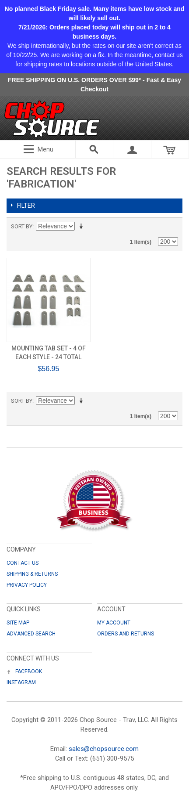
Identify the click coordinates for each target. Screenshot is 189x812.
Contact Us (22, 563)
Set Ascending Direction (82, 226)
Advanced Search (31, 634)
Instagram (21, 682)
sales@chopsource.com (104, 749)
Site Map (18, 623)
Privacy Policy (27, 585)
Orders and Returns (125, 634)
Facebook (24, 671)
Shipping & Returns (32, 574)
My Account (113, 623)
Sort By (21, 226)
